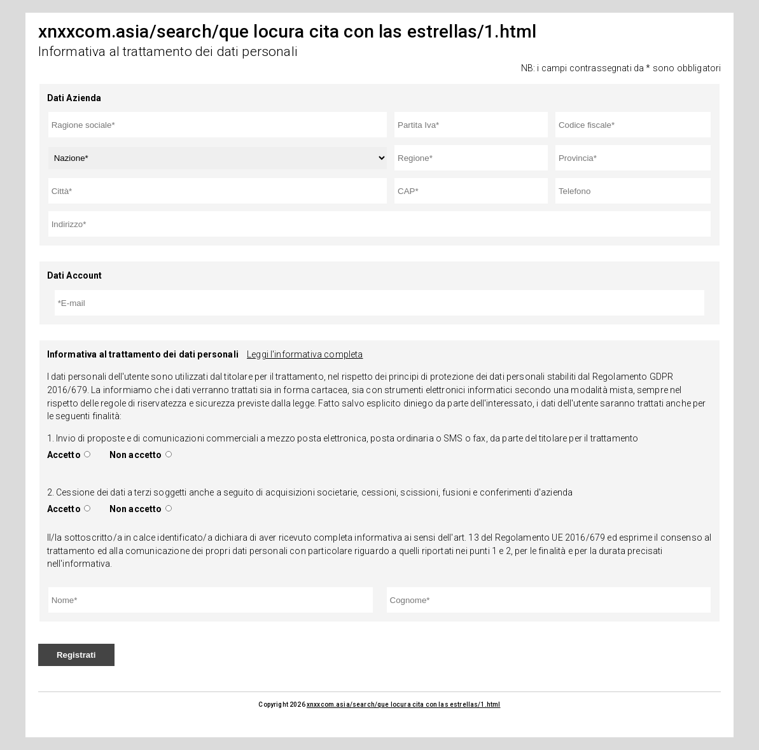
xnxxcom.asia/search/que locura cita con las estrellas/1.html (404, 704)
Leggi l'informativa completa (305, 354)
